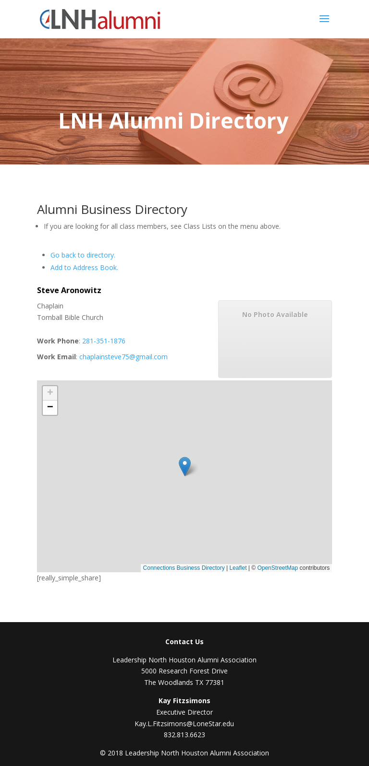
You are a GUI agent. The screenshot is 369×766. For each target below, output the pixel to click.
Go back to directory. (82, 254)
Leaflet (237, 568)
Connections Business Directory (184, 568)
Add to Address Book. (84, 267)
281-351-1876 (103, 340)
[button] (186, 472)
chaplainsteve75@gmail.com (123, 356)
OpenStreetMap (277, 568)
